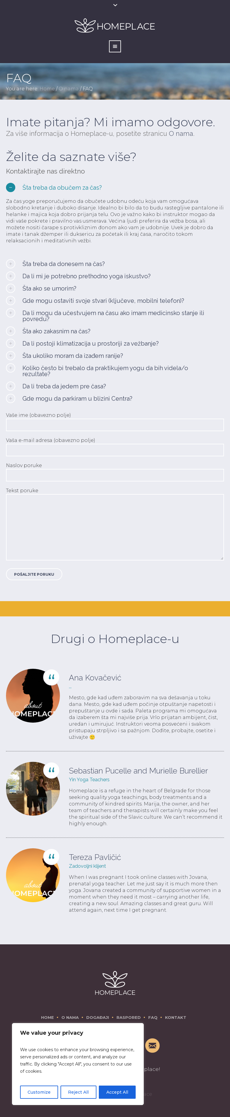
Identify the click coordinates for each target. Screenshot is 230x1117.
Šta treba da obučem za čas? (62, 187)
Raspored (128, 1017)
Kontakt (175, 1017)
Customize (39, 1092)
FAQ (153, 1017)
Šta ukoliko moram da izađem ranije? (72, 355)
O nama (69, 89)
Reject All (78, 1092)
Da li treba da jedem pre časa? (64, 386)
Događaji (97, 1017)
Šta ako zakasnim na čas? (56, 331)
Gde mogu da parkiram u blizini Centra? (77, 398)
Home (47, 89)
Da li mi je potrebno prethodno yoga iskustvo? (86, 276)
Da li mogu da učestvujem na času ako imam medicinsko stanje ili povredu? (113, 316)
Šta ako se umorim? (49, 288)
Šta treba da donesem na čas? (63, 264)
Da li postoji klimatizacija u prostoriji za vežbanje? (90, 343)
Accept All (117, 1092)
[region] (78, 1064)
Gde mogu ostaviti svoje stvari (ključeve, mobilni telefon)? (103, 300)
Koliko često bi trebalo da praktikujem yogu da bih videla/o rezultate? (105, 371)
